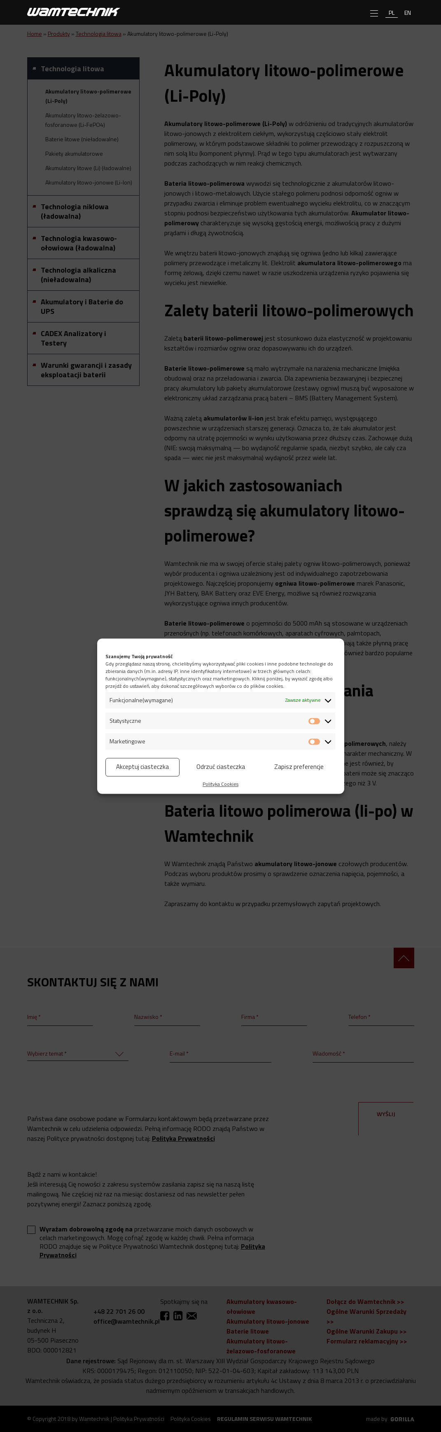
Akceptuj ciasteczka (142, 766)
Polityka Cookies (220, 783)
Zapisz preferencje (299, 766)
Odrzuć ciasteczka (220, 766)
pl (391, 12)
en (407, 12)
